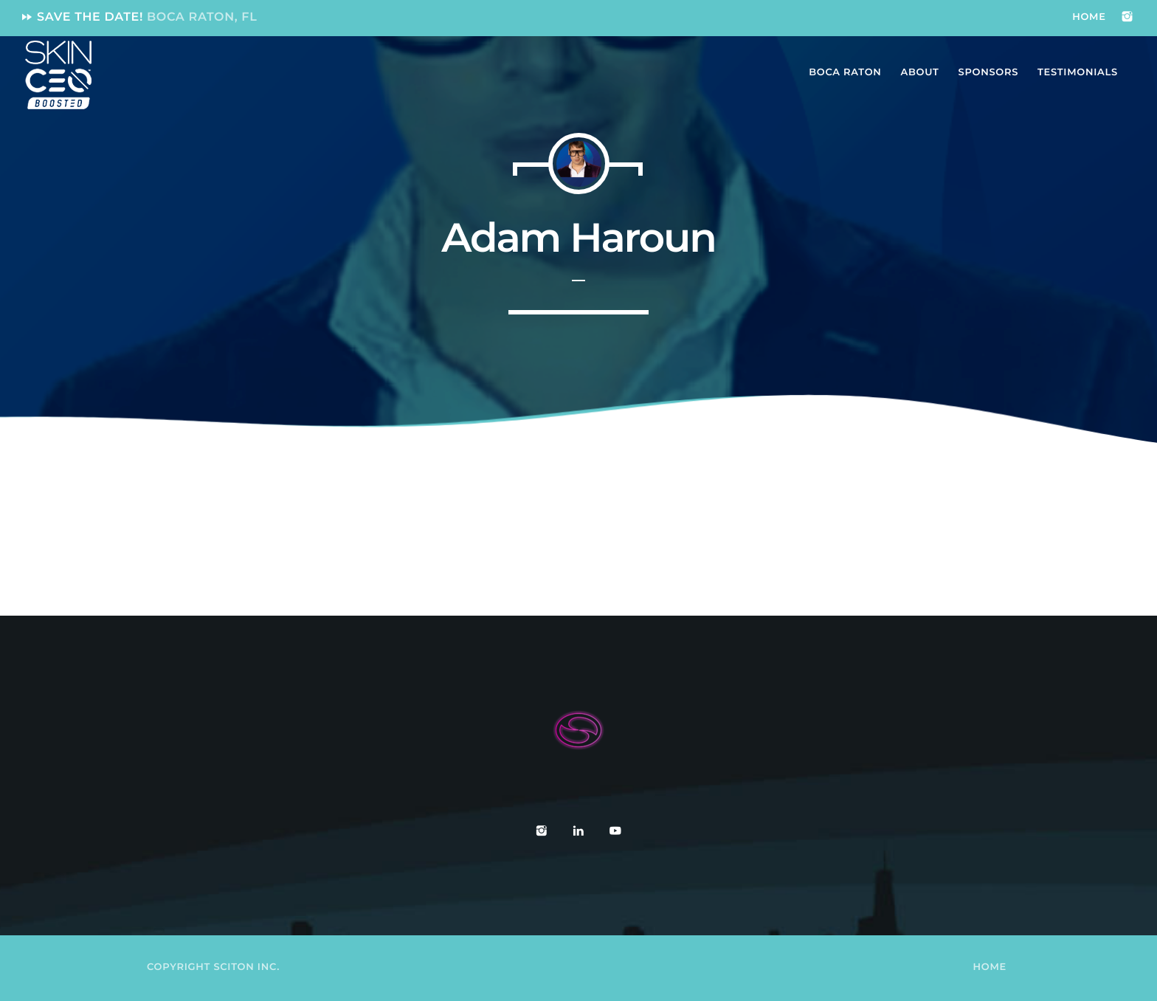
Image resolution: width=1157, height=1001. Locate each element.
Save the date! (138, 17)
